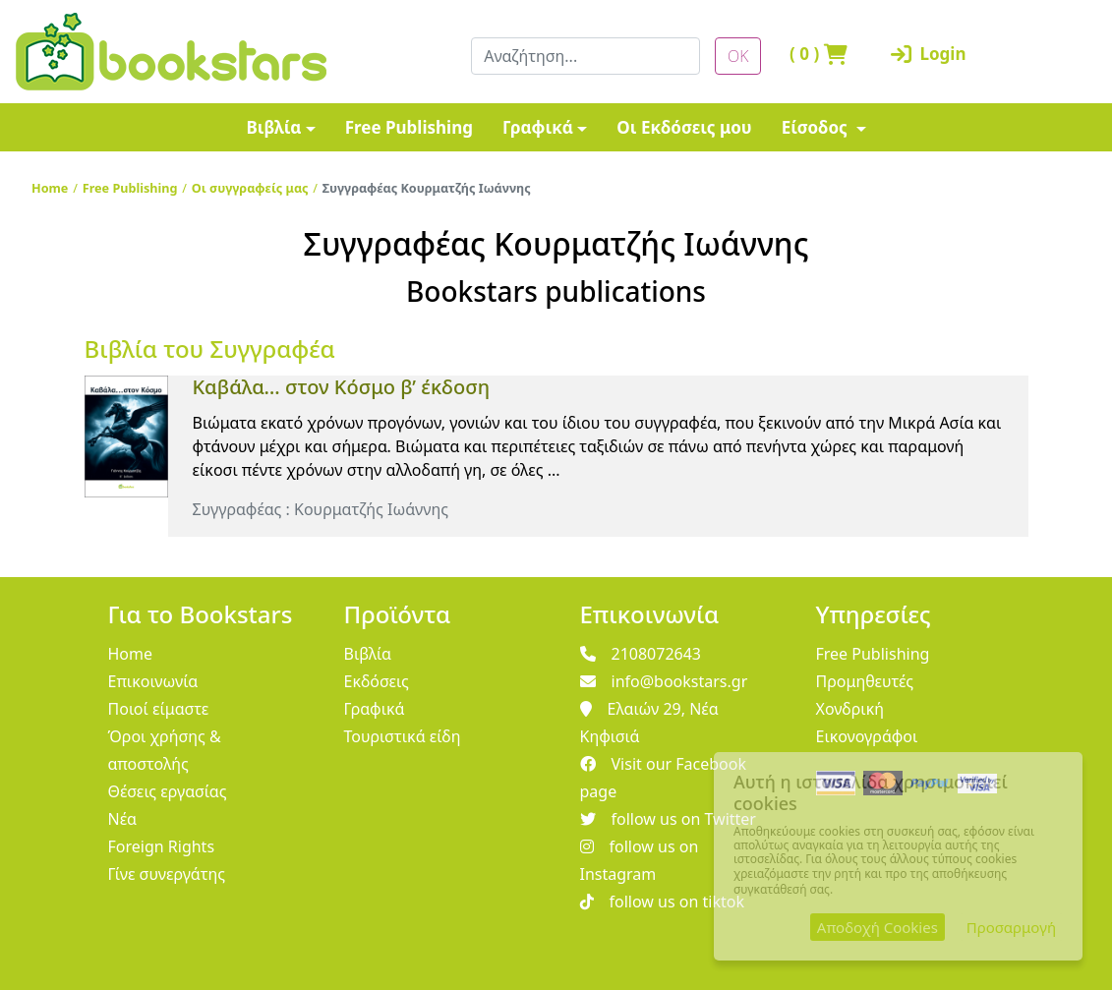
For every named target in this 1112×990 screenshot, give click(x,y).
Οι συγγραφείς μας (250, 188)
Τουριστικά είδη (402, 736)
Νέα (123, 819)
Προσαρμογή (1011, 927)
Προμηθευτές (865, 681)
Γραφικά (537, 127)
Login (920, 53)
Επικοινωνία (153, 681)
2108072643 (641, 654)
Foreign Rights (161, 846)
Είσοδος (817, 127)
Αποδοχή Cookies (877, 927)
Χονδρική (850, 709)
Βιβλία (273, 127)
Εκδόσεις (376, 681)
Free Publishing (409, 127)
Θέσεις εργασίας (167, 791)
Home (49, 188)
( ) (819, 53)
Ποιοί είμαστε (158, 709)
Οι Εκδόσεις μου (683, 127)
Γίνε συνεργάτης (167, 874)
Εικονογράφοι (867, 736)
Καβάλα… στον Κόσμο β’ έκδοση (342, 387)
